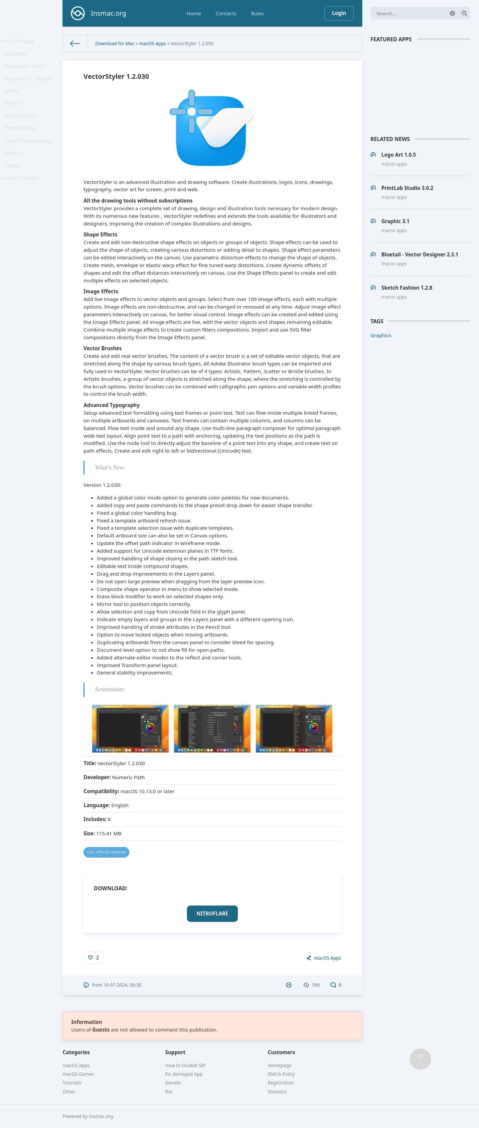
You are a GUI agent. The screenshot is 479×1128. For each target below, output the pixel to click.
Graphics (381, 335)
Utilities (16, 174)
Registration (281, 1082)
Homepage (279, 1065)
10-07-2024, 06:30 (122, 985)
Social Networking (28, 159)
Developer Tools (26, 72)
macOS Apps (19, 42)
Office (14, 115)
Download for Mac (114, 43)
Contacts (226, 13)
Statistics (277, 1091)
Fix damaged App (184, 1074)
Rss (169, 1091)
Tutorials (72, 1082)
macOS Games (21, 204)
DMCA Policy (281, 1074)
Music (14, 101)
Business (17, 57)
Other (69, 1091)
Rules (257, 13)
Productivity (21, 145)
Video (14, 189)
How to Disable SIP (185, 1065)
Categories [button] (76, 1052)
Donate (173, 1082)
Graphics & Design (29, 86)
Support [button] (175, 1052)
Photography (22, 130)
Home (194, 13)
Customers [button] (281, 1052)
